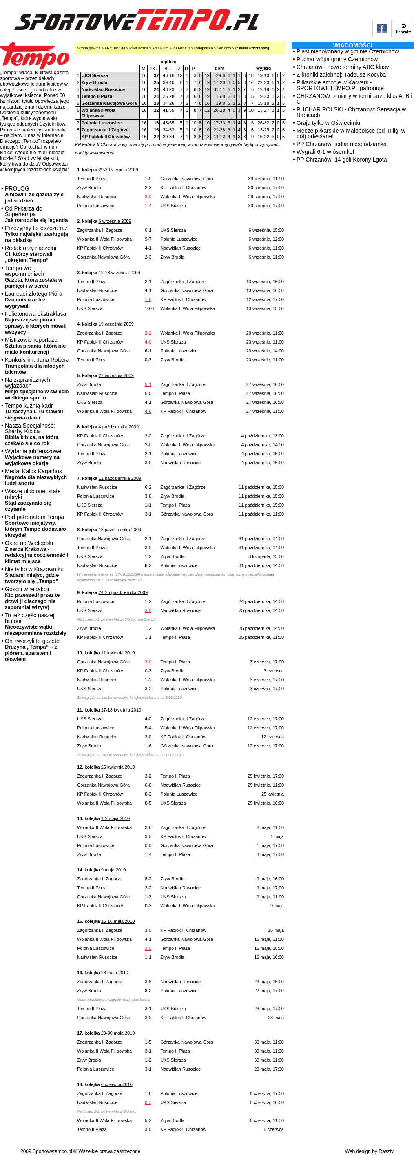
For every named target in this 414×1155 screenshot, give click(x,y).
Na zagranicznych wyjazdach (37, 389)
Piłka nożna (138, 48)
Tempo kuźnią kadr (34, 411)
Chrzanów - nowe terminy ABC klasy (343, 67)
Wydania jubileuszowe (33, 457)
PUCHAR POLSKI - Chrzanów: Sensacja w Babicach (351, 112)
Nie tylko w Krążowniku (34, 575)
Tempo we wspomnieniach (33, 277)
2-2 (148, 332)
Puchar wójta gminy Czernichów (337, 59)
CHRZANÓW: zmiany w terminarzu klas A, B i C (354, 99)
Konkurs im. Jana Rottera (37, 366)
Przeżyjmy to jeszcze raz (36, 234)
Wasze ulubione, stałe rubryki (32, 500)
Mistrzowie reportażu (35, 346)
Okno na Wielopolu (36, 552)
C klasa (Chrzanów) (252, 48)
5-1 (148, 384)
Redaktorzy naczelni (30, 254)
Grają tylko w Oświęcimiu (328, 123)
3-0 (148, 196)
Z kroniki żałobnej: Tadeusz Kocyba (341, 74)
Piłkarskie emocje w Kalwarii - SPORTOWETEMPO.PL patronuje (340, 85)
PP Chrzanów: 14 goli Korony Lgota (342, 159)
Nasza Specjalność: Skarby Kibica (32, 434)
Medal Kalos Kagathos (36, 477)
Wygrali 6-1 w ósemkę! (325, 152)
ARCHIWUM (114, 48)
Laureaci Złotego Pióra (33, 299)
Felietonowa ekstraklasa (35, 322)
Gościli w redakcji (32, 598)
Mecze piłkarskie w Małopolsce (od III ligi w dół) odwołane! (351, 133)
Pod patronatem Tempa (35, 526)
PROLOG (34, 194)
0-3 (148, 1102)
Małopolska (203, 48)
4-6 (148, 411)
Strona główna (89, 48)
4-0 (148, 341)
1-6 (148, 299)
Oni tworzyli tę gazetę (32, 650)
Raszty (386, 1151)
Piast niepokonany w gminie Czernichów (348, 51)
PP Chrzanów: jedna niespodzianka (342, 144)
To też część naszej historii (35, 624)
